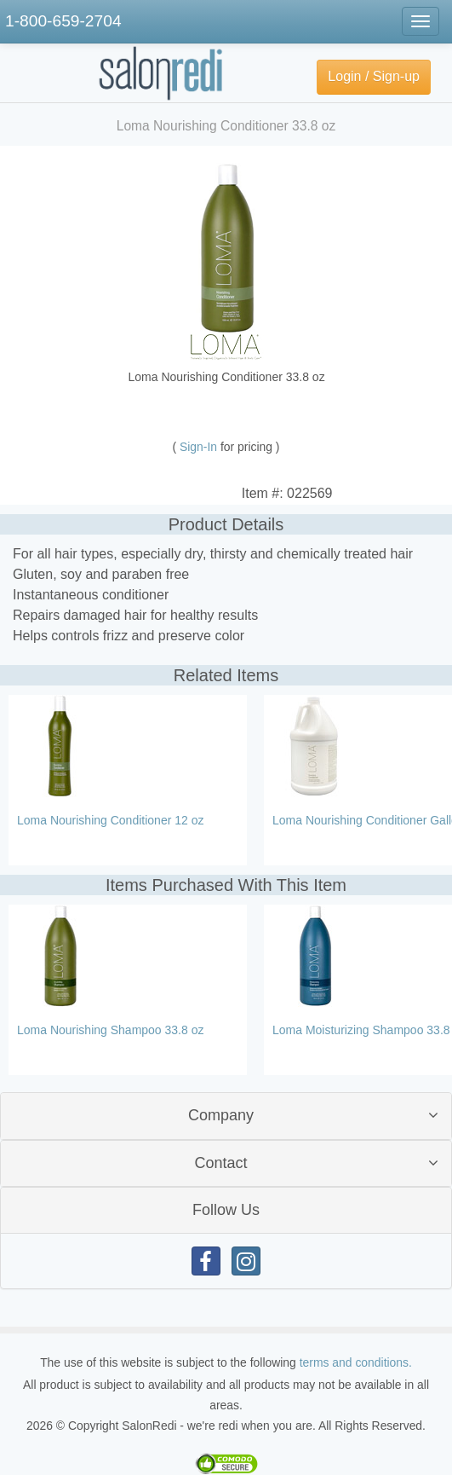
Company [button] (221, 1115)
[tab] (226, 1115)
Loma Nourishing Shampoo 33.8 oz (110, 1030)
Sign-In (200, 447)
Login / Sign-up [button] (374, 76)
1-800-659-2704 (63, 21)
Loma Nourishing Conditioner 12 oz (110, 820)
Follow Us (226, 1209)
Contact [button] (220, 1162)
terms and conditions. (356, 1362)
